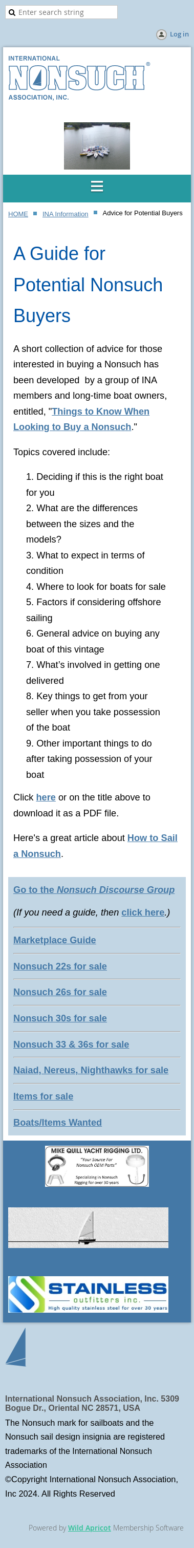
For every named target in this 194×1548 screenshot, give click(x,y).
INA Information (65, 214)
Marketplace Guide (54, 940)
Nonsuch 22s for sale (60, 966)
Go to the (94, 890)
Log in (179, 34)
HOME (18, 214)
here (45, 797)
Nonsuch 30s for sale (60, 1018)
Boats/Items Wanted (57, 1122)
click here (142, 912)
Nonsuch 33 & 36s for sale (71, 1044)
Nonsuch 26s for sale (60, 992)
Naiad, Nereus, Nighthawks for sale (90, 1070)
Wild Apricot (89, 1528)
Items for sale (43, 1096)
